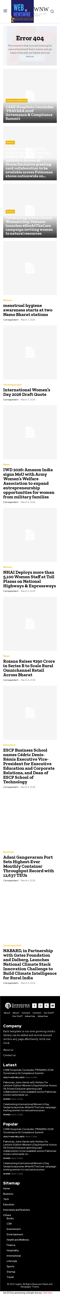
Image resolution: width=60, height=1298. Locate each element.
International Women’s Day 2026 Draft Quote (26, 392)
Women (10, 142)
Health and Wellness (17, 100)
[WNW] (17, 1006)
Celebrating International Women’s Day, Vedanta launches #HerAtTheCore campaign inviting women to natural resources (29, 1107)
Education (9, 745)
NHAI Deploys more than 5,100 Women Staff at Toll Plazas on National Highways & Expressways (29, 579)
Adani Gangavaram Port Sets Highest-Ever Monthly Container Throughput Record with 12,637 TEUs (28, 866)
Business (8, 852)
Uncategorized (12, 385)
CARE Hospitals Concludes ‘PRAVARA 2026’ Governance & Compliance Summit (28, 1071)
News (6, 464)
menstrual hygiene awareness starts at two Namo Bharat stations (27, 310)
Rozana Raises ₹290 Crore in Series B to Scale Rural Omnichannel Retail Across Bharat (29, 667)
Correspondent (10, 319)
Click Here (47, 1293)
